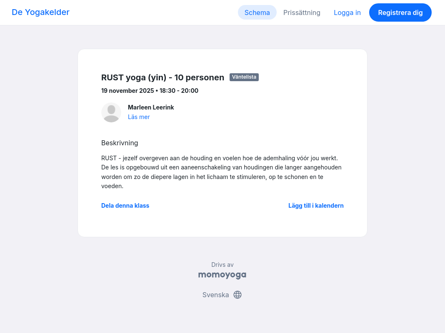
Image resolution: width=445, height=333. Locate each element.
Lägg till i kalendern (316, 205)
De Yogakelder (41, 12)
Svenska (222, 295)
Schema (257, 12)
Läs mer (139, 116)
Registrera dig (400, 12)
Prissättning (301, 12)
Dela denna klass (125, 205)
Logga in (347, 12)
